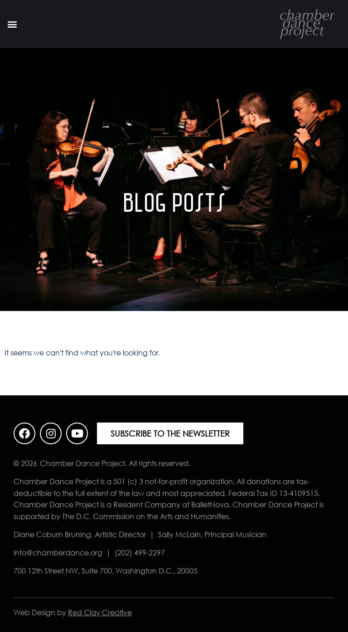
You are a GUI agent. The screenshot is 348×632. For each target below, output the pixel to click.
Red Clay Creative (100, 612)
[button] (12, 24)
